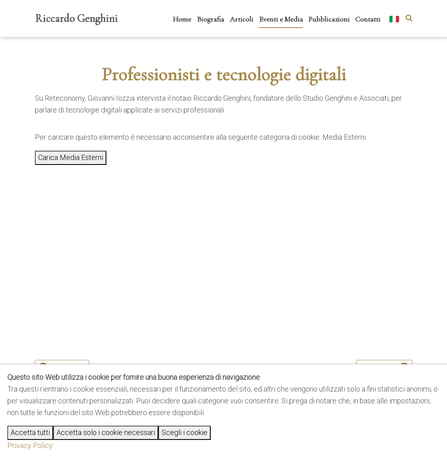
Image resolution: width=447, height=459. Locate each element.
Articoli (241, 19)
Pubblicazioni (329, 19)
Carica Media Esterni (70, 157)
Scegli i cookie (184, 432)
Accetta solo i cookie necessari (105, 432)
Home (182, 19)
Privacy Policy (30, 445)
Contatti (367, 19)
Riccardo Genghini (76, 18)
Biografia (210, 19)
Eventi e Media (281, 19)
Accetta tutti (30, 432)
